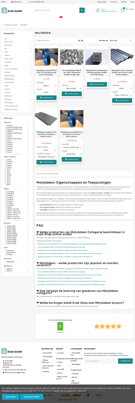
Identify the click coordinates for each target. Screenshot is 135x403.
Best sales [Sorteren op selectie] (113, 40)
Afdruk (60, 373)
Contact (124, 2)
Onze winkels (47, 353)
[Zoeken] (59, 10)
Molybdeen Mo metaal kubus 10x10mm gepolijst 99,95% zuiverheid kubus (97, 73)
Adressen (75, 374)
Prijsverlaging (47, 356)
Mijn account (102, 2)
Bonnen (74, 377)
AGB (59, 366)
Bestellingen (76, 364)
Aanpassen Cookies (31, 397)
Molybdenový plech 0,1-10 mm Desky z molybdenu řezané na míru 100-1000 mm (65, 257)
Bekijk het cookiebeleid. (96, 391)
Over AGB (61, 369)
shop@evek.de (20, 372)
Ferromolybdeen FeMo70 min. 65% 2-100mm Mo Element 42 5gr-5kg (71, 73)
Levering (60, 353)
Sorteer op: (103, 40)
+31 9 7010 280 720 (36, 2)
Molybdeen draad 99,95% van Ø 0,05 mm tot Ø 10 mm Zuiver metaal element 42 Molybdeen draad (71, 284)
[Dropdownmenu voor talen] (17, 2)
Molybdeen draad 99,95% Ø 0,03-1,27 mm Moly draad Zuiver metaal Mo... (46, 73)
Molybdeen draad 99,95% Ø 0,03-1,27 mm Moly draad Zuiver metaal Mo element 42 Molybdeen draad (72, 244)
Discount (95, 306)
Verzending (75, 296)
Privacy (60, 362)
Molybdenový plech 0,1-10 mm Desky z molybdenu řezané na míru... (46, 134)
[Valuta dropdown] (4, 2)
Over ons (114, 2)
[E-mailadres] (101, 361)
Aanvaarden (10, 397)
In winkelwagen (46, 98)
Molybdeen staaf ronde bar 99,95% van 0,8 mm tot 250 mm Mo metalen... (122, 73)
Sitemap (46, 371)
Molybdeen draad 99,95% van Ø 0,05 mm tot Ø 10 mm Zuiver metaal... (72, 134)
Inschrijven (125, 361)
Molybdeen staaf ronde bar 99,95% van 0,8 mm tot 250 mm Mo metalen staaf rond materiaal (70, 253)
